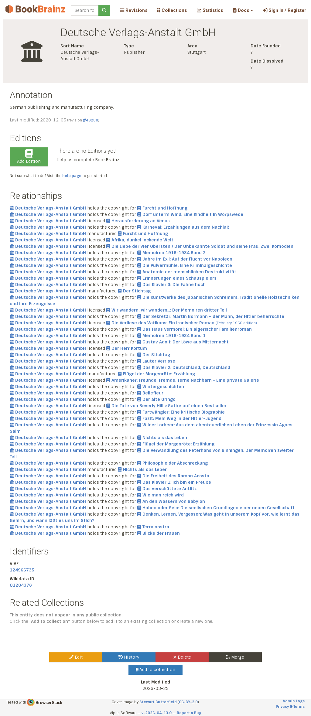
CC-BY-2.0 (188, 702)
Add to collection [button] (156, 669)
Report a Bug (189, 713)
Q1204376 (21, 585)
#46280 (90, 120)
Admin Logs (294, 701)
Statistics (210, 10)
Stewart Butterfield (158, 702)
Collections (172, 10)
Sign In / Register (284, 10)
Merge (235, 657)
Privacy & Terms (290, 706)
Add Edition (29, 156)
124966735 (22, 570)
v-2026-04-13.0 (157, 713)
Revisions (134, 10)
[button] (243, 10)
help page (71, 175)
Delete (182, 657)
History (128, 657)
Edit (76, 657)
